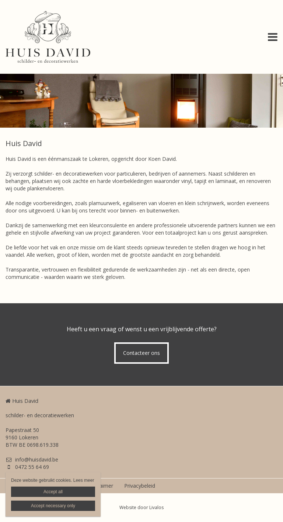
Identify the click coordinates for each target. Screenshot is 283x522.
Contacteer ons (141, 352)
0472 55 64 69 (27, 466)
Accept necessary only (53, 505)
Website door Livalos (141, 507)
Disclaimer (100, 485)
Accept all (53, 491)
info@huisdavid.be (32, 459)
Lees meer (83, 480)
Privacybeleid (139, 485)
